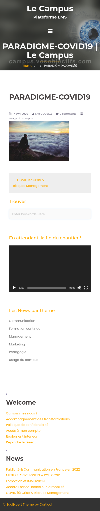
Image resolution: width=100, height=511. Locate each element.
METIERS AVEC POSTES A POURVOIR (33, 475)
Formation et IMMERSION (25, 481)
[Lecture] (14, 288)
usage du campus (21, 118)
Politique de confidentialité (27, 424)
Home (27, 65)
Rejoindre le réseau (21, 442)
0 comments (68, 114)
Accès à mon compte (23, 430)
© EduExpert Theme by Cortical (27, 504)
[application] (50, 268)
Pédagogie (17, 352)
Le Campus (50, 8)
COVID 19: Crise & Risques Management (37, 492)
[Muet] (79, 288)
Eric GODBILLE (43, 114)
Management (20, 336)
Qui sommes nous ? (21, 413)
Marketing (17, 344)
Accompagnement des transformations (38, 419)
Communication (22, 320)
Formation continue (24, 328)
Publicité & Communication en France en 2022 (43, 469)
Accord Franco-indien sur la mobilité (35, 487)
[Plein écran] (86, 288)
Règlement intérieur (21, 436)
